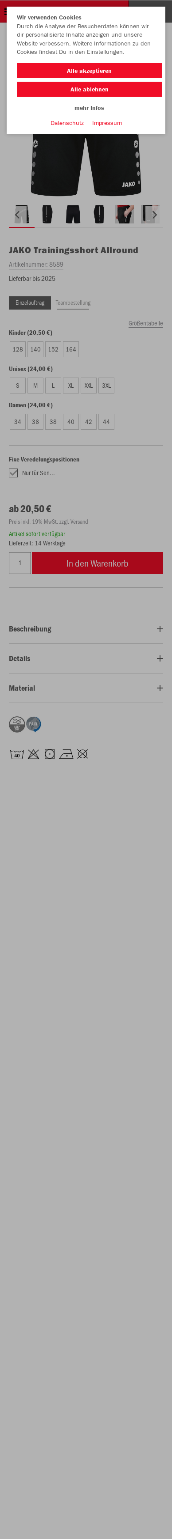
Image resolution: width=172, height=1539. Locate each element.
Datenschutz (67, 123)
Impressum (107, 123)
